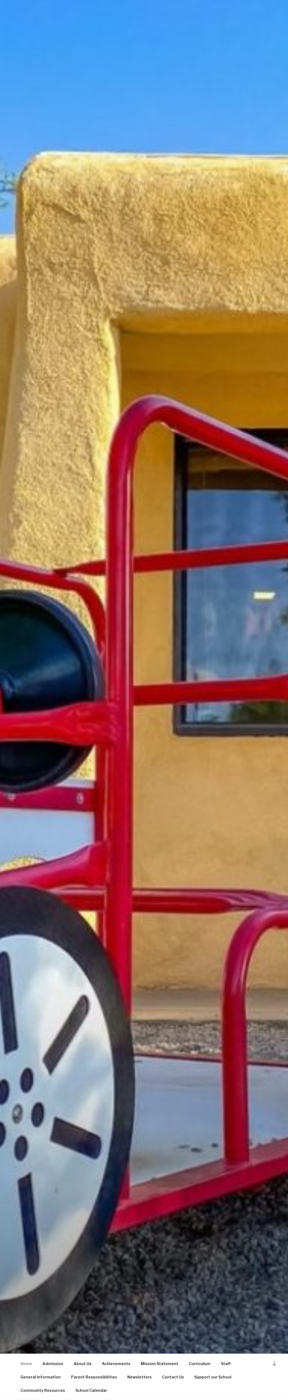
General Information (40, 1377)
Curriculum (199, 1363)
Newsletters (139, 1377)
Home (26, 1363)
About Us (83, 1363)
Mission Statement (159, 1363)
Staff (226, 1363)
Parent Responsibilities (94, 1377)
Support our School (212, 1377)
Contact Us (173, 1377)
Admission (52, 1363)
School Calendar (91, 1390)
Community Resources (42, 1390)
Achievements (116, 1363)
